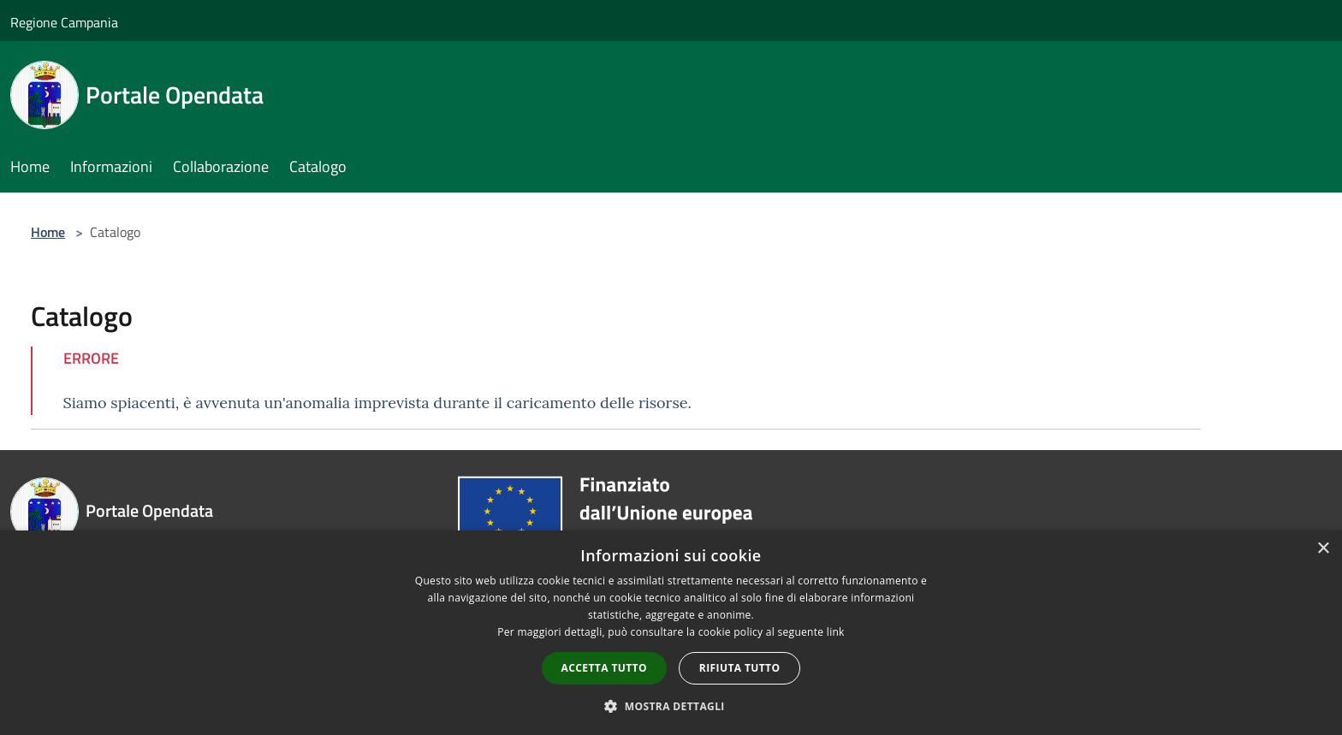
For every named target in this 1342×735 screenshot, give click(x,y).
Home (48, 232)
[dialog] (671, 633)
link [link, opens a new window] (836, 632)
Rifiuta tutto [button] (740, 668)
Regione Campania (64, 22)
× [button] (1322, 548)
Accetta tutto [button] (604, 668)
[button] (671, 705)
